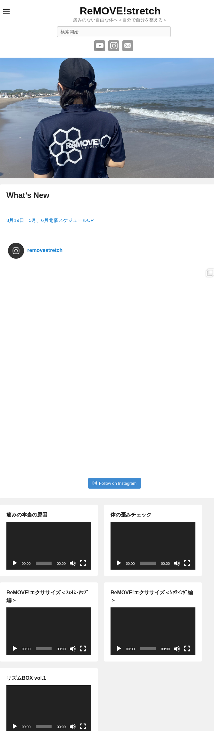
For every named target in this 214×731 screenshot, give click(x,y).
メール (127, 45)
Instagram (113, 45)
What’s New (27, 195)
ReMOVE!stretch (120, 11)
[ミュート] (73, 528)
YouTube (99, 45)
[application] (48, 510)
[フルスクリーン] (83, 528)
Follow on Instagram (114, 447)
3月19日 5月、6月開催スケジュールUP (50, 220)
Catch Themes (135, 729)
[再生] (15, 528)
